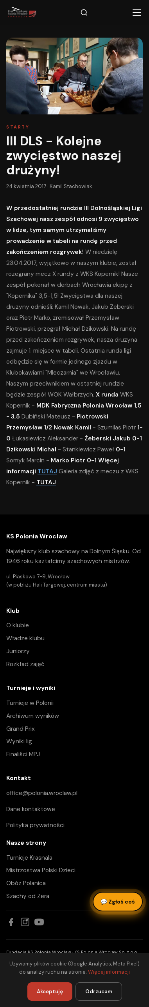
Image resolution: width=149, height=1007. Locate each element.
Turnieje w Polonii (30, 703)
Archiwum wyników (32, 716)
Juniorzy (18, 651)
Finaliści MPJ (23, 754)
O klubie (17, 625)
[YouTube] (39, 922)
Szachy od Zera (27, 896)
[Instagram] (25, 922)
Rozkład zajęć (25, 664)
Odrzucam (98, 991)
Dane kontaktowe (30, 809)
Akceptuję (50, 991)
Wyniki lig (19, 741)
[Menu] (137, 12)
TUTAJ (47, 471)
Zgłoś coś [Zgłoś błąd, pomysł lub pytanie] (118, 901)
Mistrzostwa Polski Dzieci (40, 870)
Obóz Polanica (26, 883)
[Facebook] (11, 922)
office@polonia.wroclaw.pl (41, 793)
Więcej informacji (109, 972)
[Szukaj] (84, 12)
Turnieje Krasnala (29, 858)
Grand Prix (20, 729)
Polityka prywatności (35, 825)
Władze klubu (25, 638)
